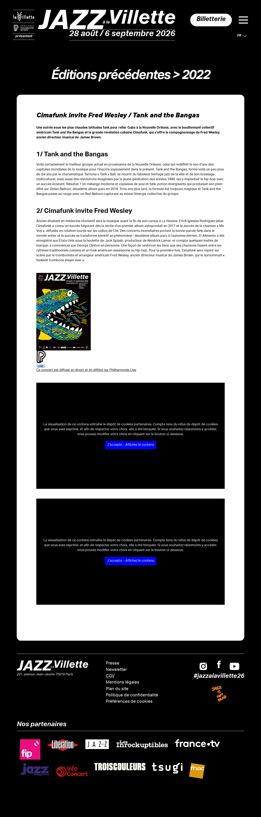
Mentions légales (122, 682)
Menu (243, 20)
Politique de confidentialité (132, 695)
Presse (112, 663)
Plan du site (117, 689)
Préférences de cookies (129, 701)
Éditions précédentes (110, 77)
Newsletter (116, 670)
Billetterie (209, 20)
